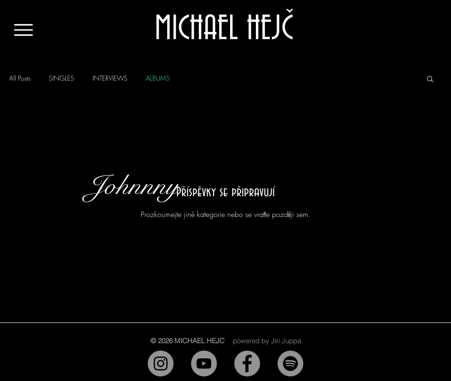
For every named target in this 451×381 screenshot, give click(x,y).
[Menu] (23, 30)
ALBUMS (158, 78)
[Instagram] (160, 363)
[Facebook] (247, 363)
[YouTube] (204, 363)
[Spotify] (290, 363)
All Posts (19, 78)
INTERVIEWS (110, 78)
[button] (430, 79)
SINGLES (61, 78)
